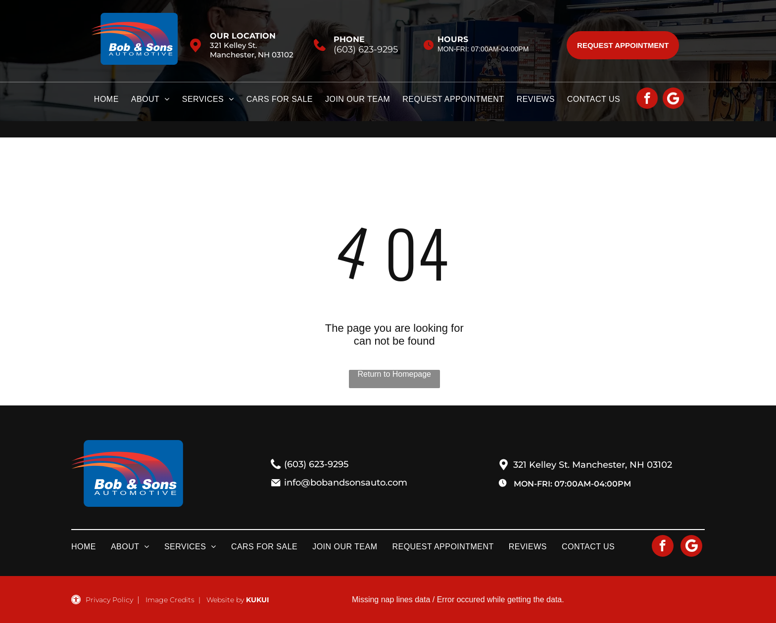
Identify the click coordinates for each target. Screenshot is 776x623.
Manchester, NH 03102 (251, 54)
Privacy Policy (109, 599)
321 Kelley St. (233, 45)
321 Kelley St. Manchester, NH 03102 (592, 464)
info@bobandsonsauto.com (345, 482)
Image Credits (170, 599)
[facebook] (647, 99)
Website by (225, 599)
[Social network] (673, 99)
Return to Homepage (394, 374)
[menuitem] (112, 102)
